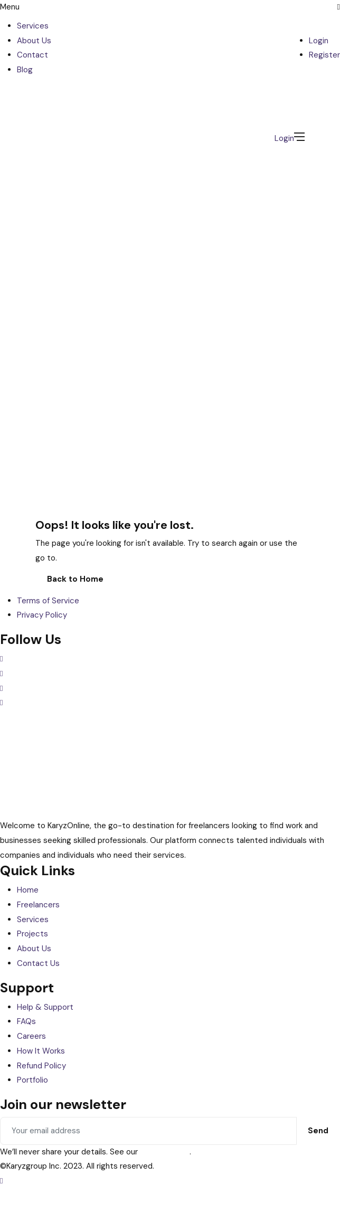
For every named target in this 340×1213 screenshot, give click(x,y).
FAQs (26, 1021)
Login (318, 40)
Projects (32, 933)
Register (324, 55)
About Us (34, 40)
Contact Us (38, 963)
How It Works (41, 1051)
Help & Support (45, 1007)
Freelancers (38, 904)
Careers (31, 1036)
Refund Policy (41, 1065)
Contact (32, 55)
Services (33, 26)
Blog (25, 69)
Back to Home (75, 579)
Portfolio (32, 1080)
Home (28, 890)
